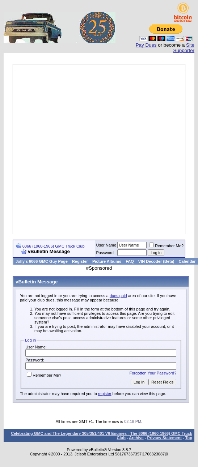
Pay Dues (146, 45)
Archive (136, 438)
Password (105, 252)
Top (188, 438)
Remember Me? (166, 246)
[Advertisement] (84, 149)
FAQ (130, 261)
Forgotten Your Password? (153, 373)
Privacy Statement (164, 438)
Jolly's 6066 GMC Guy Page (42, 261)
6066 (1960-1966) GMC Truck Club (53, 246)
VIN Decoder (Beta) (156, 261)
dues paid (118, 296)
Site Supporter (183, 47)
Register (80, 261)
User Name (106, 245)
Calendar (186, 261)
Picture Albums (106, 261)
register (104, 393)
